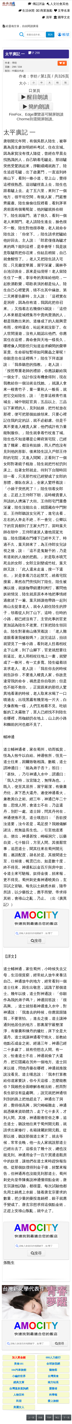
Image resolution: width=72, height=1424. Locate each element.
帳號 (63, 35)
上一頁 (31, 1417)
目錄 (40, 1417)
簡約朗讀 (38, 106)
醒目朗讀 (37, 97)
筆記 (57, 1417)
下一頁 (66, 1417)
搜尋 (38, 940)
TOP (49, 1417)
